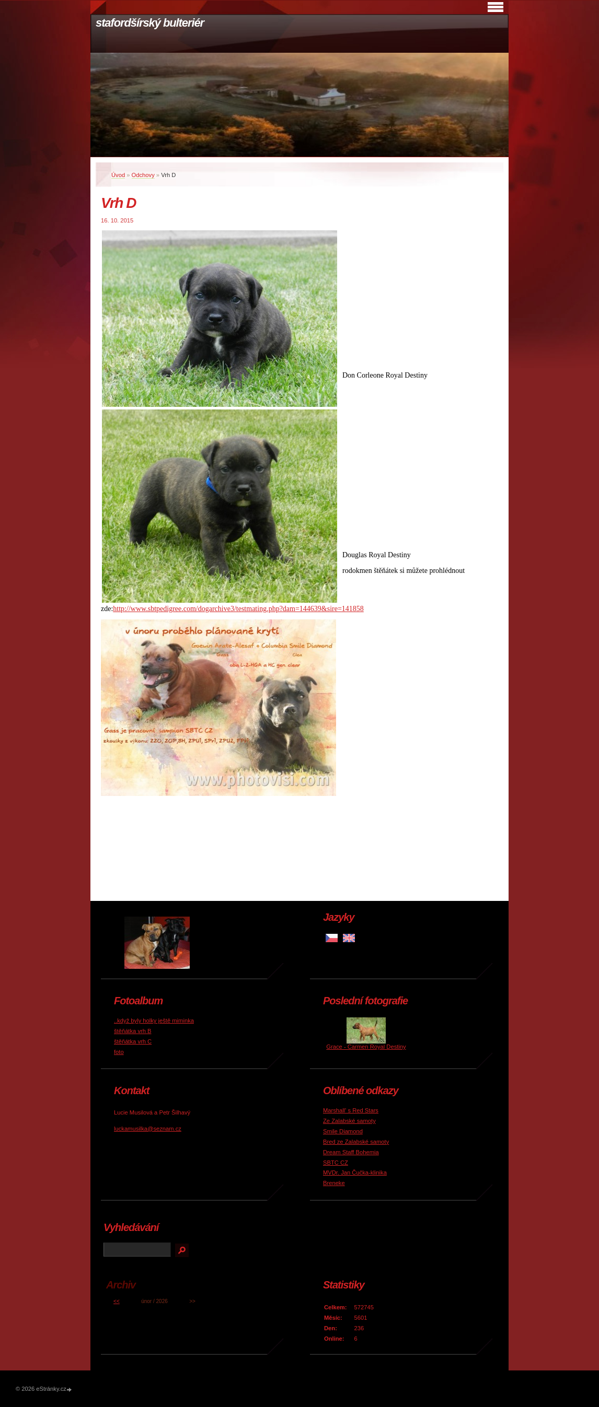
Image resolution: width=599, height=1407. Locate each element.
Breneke (334, 1183)
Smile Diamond (343, 1131)
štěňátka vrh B (133, 1031)
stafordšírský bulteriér (150, 22)
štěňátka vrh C (133, 1041)
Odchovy (143, 175)
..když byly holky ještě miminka (154, 1020)
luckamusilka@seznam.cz (147, 1128)
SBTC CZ (335, 1162)
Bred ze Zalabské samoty (356, 1142)
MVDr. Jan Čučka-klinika (355, 1172)
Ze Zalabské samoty (349, 1121)
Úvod (118, 175)
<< (116, 1301)
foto (119, 1052)
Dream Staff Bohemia (351, 1152)
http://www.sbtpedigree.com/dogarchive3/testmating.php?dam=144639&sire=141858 (238, 609)
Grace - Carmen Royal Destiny (366, 1046)
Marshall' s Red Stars (350, 1110)
